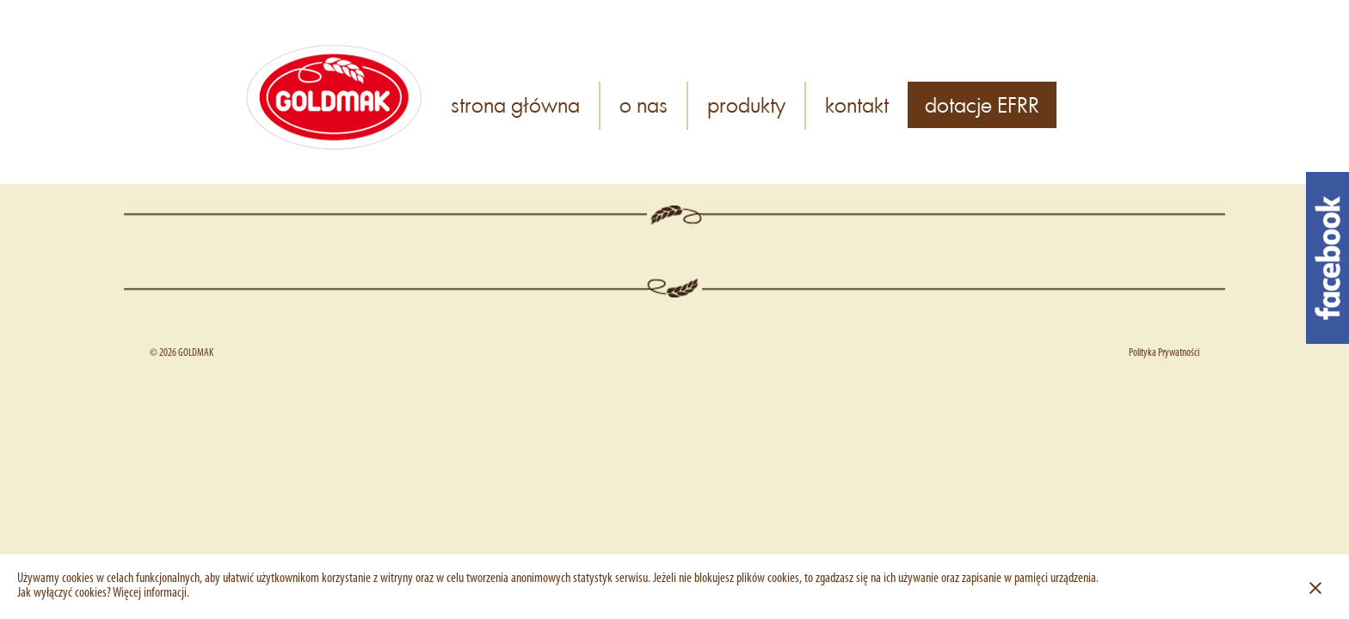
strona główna (515, 104)
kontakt (857, 104)
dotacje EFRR (982, 104)
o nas (643, 104)
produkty (746, 104)
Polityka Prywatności (1164, 353)
